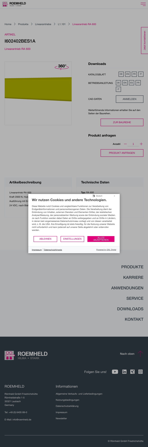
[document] (74, 216)
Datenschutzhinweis (53, 249)
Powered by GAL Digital (106, 249)
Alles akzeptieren (101, 238)
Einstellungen (72, 239)
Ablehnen (45, 239)
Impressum (37, 249)
